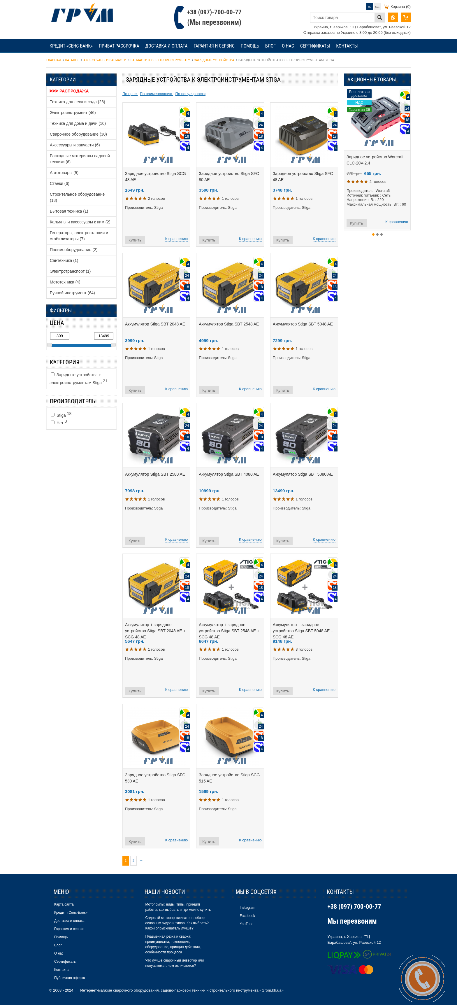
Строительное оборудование (77, 197)
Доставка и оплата (166, 46)
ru (369, 6)
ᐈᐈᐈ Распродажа (69, 91)
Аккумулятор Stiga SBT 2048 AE (155, 324)
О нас (288, 46)
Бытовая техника (69, 211)
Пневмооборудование (73, 249)
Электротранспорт (70, 271)
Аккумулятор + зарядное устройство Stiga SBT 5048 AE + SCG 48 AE (303, 630)
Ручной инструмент (72, 292)
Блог (270, 46)
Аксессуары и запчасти (75, 145)
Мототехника (65, 282)
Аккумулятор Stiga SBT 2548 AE (229, 324)
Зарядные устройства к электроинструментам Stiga (79, 378)
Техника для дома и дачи (78, 123)
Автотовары (64, 172)
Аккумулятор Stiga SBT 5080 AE (303, 474)
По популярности (190, 94)
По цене (130, 94)
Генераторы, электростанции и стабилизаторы (79, 235)
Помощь (250, 46)
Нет (59, 422)
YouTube (246, 924)
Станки (59, 183)
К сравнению (176, 239)
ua (377, 6)
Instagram (247, 908)
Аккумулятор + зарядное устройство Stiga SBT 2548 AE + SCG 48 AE (229, 630)
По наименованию (156, 94)
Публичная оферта (69, 978)
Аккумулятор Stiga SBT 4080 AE (229, 474)
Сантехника (64, 260)
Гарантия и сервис (214, 46)
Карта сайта (64, 904)
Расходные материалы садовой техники (80, 158)
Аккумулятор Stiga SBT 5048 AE (303, 324)
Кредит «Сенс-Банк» (71, 46)
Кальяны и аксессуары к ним (80, 222)
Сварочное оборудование (78, 134)
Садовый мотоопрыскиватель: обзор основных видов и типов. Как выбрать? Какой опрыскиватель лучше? (176, 923)
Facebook (247, 916)
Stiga (61, 414)
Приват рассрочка (119, 46)
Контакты (347, 46)
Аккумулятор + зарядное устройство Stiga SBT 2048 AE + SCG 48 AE (155, 630)
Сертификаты (315, 46)
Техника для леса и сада (77, 101)
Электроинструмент (73, 112)
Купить (135, 240)
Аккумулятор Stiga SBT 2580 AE (155, 474)
